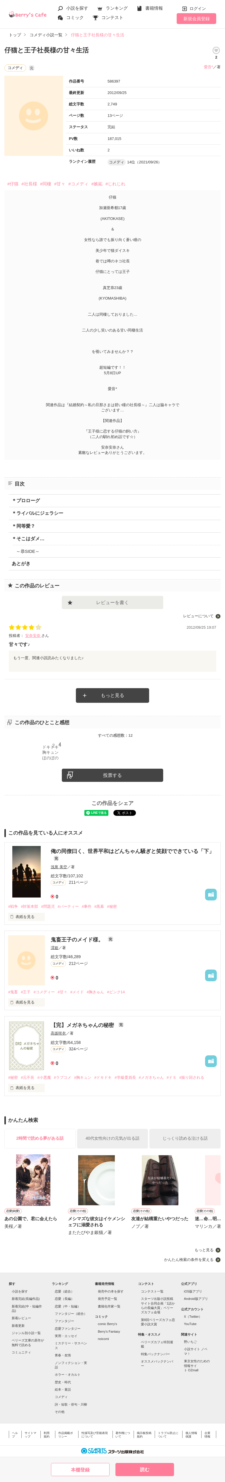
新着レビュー (21, 1318)
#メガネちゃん (151, 1077)
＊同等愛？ (23, 526)
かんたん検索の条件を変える (189, 1259)
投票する (112, 775)
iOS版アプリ (193, 1291)
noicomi (103, 1339)
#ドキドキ (103, 1077)
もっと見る (112, 695)
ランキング (117, 8)
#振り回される (191, 1077)
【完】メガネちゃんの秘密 (83, 1025)
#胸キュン (82, 1077)
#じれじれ (115, 183)
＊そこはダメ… (28, 538)
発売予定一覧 (107, 1298)
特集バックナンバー (155, 1354)
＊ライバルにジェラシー (37, 513)
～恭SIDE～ (28, 551)
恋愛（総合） (64, 1291)
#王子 (25, 992)
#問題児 (47, 906)
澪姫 (54, 948)
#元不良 (27, 1077)
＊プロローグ (26, 500)
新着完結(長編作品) (26, 1298)
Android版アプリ (196, 1298)
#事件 (86, 906)
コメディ (61, 1397)
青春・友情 (63, 1355)
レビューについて (198, 616)
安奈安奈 (33, 635)
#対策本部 (29, 906)
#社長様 (29, 183)
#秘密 (112, 906)
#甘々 (59, 183)
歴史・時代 (63, 1382)
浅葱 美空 (59, 867)
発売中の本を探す (111, 1291)
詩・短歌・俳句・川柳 (71, 1404)
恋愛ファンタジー (68, 1328)
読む (144, 1469)
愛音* (208, 67)
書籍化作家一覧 (109, 1306)
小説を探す (77, 8)
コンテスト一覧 (152, 1291)
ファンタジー (64, 1321)
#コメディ (78, 183)
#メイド (77, 992)
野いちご (190, 1341)
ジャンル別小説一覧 (26, 1333)
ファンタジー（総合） (71, 1313)
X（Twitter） (193, 1316)
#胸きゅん (95, 992)
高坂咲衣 (58, 1033)
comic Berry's (107, 1324)
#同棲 (45, 183)
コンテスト (112, 17)
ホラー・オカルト (68, 1374)
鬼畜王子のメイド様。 (78, 940)
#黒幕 (99, 906)
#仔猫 (12, 183)
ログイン (198, 8)
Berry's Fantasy (109, 1331)
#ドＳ (171, 1077)
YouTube (190, 1324)
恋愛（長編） (64, 1298)
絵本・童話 (63, 1389)
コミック (75, 17)
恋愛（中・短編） (68, 1306)
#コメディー (43, 992)
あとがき (21, 563)
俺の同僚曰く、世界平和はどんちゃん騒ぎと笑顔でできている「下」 (132, 851)
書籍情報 (154, 8)
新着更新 (18, 1325)
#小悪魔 (44, 1077)
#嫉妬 (97, 183)
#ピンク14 (116, 992)
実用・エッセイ (66, 1336)
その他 (59, 1411)
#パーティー (68, 906)
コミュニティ (21, 1352)
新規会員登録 (196, 18)
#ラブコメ (62, 1077)
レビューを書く (112, 602)
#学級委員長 (125, 1077)
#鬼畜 (13, 992)
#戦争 (13, 906)
